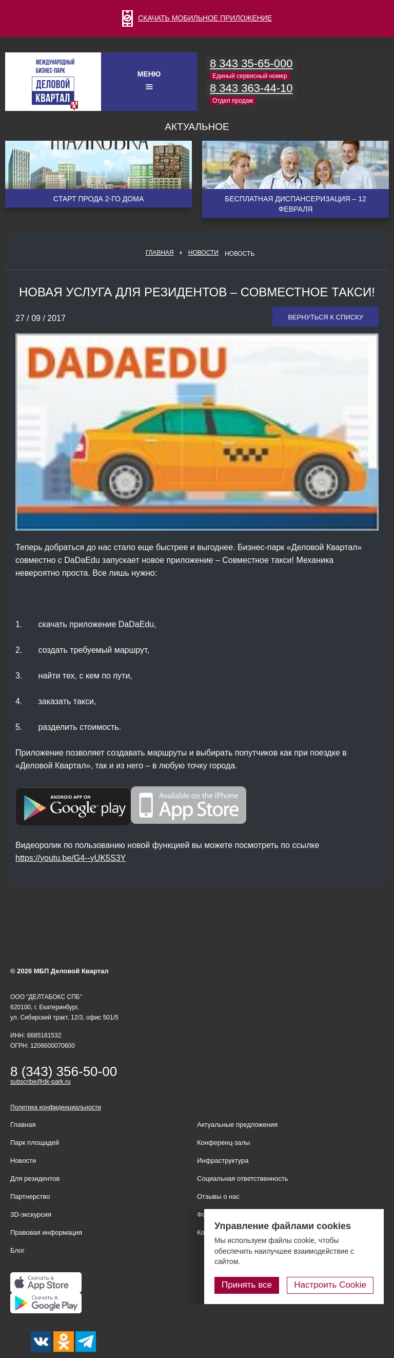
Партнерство (30, 1196)
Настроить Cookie (330, 1285)
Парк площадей (34, 1142)
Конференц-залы (223, 1142)
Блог (17, 1250)
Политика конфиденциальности (55, 1107)
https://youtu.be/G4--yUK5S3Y (70, 858)
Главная (160, 252)
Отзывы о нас (218, 1196)
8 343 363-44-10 (251, 88)
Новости (203, 252)
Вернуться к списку (325, 317)
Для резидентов (35, 1178)
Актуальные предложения (237, 1124)
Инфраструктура (222, 1160)
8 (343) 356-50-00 (63, 1071)
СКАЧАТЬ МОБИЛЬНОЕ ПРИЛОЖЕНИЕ (197, 18)
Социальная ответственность (242, 1178)
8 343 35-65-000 (251, 63)
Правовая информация (46, 1232)
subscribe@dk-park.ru (40, 1081)
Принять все (247, 1285)
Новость (239, 253)
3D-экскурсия (30, 1214)
